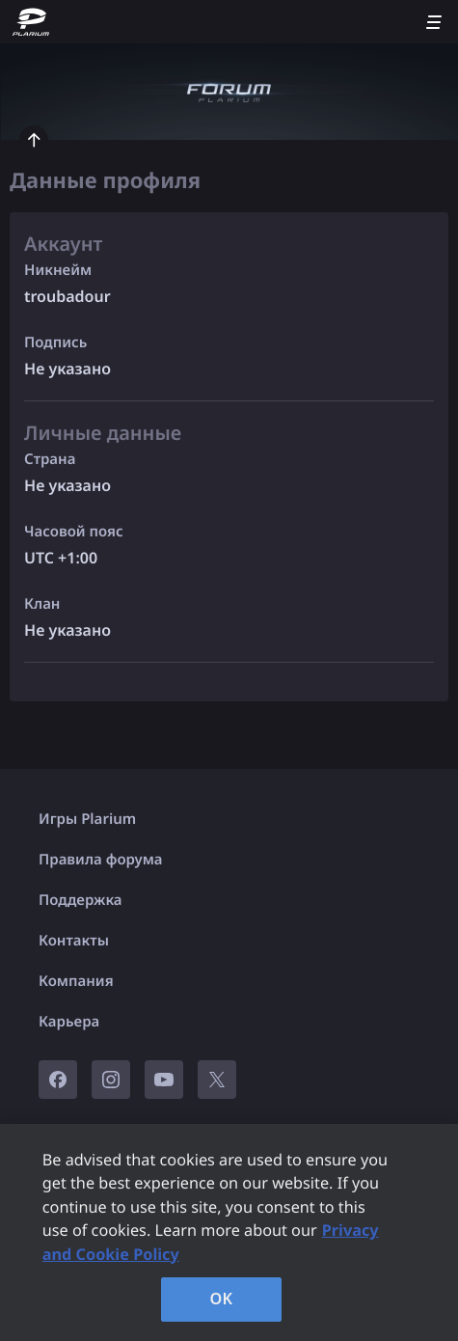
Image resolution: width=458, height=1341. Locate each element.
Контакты (74, 940)
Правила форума (101, 859)
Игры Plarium (87, 819)
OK (221, 1298)
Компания (76, 981)
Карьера (69, 1021)
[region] (229, 1232)
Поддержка (80, 900)
